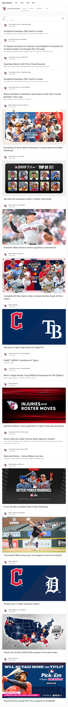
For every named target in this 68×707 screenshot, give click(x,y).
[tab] (24, 8)
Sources (5, 16)
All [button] (4, 19)
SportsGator (7, 3)
